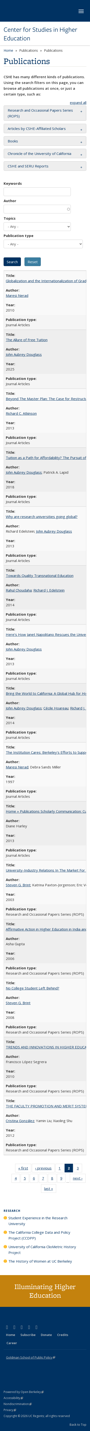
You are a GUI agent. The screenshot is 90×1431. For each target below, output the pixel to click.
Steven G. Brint (18, 884)
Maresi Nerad (17, 295)
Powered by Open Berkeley (24, 1392)
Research (12, 1211)
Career (11, 1343)
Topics (10, 218)
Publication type (18, 235)
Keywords (13, 183)
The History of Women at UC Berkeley (40, 1261)
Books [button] (13, 141)
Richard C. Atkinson (21, 413)
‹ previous (45, 1169)
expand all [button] (78, 102)
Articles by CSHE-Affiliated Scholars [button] (37, 128)
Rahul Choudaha (19, 590)
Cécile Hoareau (55, 708)
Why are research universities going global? (42, 516)
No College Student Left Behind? (32, 988)
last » (50, 1189)
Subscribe (28, 1335)
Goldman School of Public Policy (30, 1357)
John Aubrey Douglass (24, 354)
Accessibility (13, 1398)
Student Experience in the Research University (37, 1220)
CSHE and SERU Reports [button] (28, 166)
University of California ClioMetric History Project (42, 1249)
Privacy (10, 1410)
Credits (62, 1335)
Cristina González (20, 1120)
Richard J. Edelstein (49, 590)
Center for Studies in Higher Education (40, 34)
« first (24, 1169)
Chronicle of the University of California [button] (39, 153)
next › (79, 1179)
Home (8, 50)
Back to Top (78, 1424)
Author (10, 200)
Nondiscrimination (18, 1404)
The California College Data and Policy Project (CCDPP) (39, 1235)
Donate (46, 1335)
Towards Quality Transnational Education (39, 575)
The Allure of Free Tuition (27, 339)
